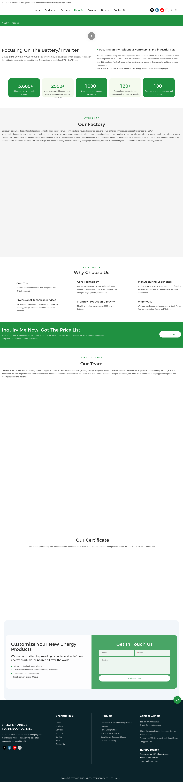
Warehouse (145, 301)
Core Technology (88, 281)
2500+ (58, 86)
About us (15, 23)
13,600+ (24, 86)
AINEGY (5, 23)
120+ (125, 86)
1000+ (91, 86)
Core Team (23, 283)
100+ (159, 86)
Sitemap (119, 778)
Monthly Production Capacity (96, 301)
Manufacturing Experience (155, 281)
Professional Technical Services (36, 300)
